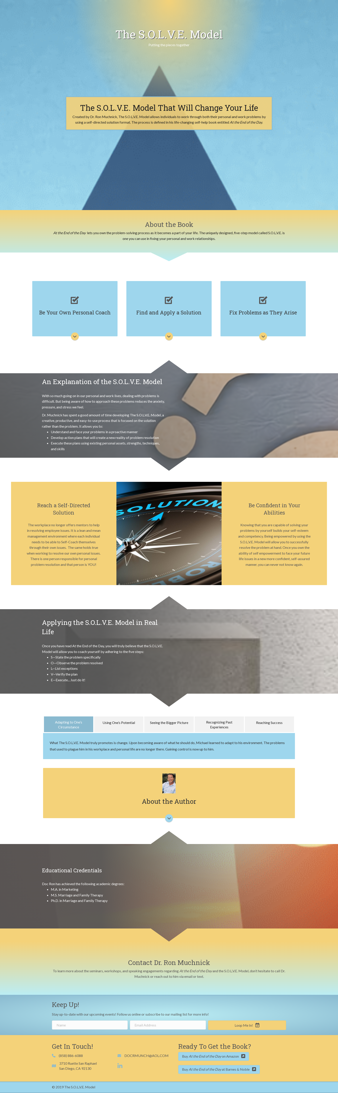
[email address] (168, 1025)
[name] (90, 1025)
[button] (247, 1025)
